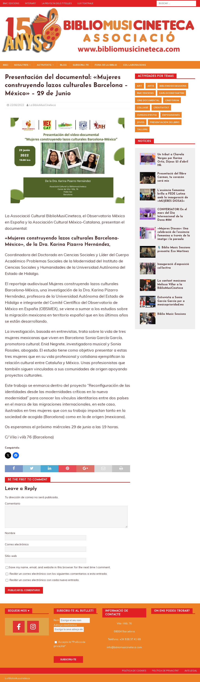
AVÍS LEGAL (191, 670)
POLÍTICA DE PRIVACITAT (165, 670)
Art (139, 85)
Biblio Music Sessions (171, 314)
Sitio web (11, 556)
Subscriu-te (81, 64)
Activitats (44, 64)
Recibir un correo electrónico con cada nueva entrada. (44, 580)
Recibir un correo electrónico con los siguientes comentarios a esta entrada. (58, 573)
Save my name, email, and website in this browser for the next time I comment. (59, 567)
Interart (30, 3)
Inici (5, 64)
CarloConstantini (171, 93)
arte (150, 85)
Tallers (142, 129)
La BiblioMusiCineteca (42, 105)
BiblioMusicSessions (172, 85)
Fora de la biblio (106, 64)
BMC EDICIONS (11, 3)
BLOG (63, 64)
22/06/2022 (17, 105)
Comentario (12, 503)
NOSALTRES (21, 64)
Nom (56, 620)
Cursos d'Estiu (147, 114)
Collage (142, 107)
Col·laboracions (134, 64)
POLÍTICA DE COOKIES (134, 670)
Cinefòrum (172, 100)
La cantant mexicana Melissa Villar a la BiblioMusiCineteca (171, 284)
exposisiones (171, 114)
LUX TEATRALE (85, 3)
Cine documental (148, 100)
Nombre (10, 533)
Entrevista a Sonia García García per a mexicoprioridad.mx (171, 301)
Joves (140, 122)
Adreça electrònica (65, 624)
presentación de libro (164, 122)
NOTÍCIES (144, 141)
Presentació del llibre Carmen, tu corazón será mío (171, 177)
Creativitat (161, 107)
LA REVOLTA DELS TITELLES (57, 3)
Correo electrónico (17, 544)
